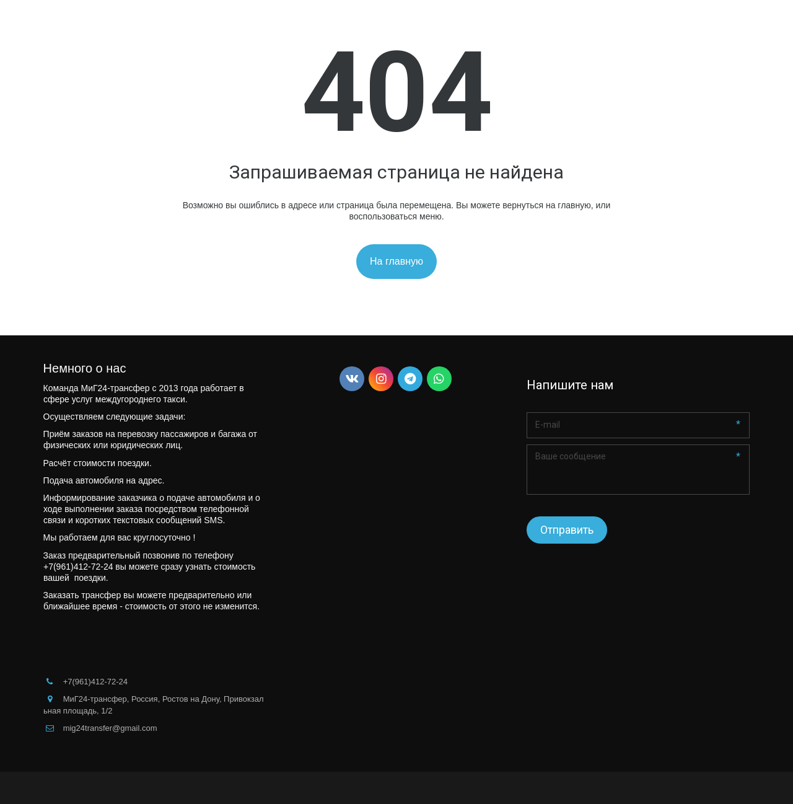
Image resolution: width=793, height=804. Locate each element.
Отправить (567, 529)
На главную (396, 261)
